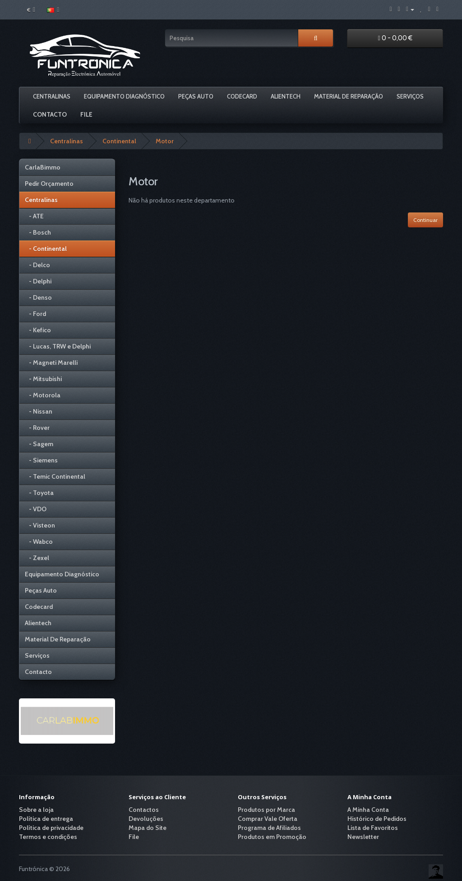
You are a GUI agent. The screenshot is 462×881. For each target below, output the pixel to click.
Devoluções (146, 819)
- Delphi (38, 281)
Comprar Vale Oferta (267, 819)
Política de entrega (46, 819)
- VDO (35, 509)
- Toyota (39, 493)
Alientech (285, 96)
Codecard (242, 96)
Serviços (410, 96)
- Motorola (42, 395)
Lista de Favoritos (372, 828)
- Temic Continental (55, 476)
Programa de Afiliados (269, 828)
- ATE (34, 216)
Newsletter (363, 837)
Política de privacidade (51, 828)
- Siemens (41, 460)
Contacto (50, 114)
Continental (119, 141)
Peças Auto (195, 96)
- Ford (35, 314)
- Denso (38, 297)
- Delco (37, 265)
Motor (165, 141)
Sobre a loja (36, 810)
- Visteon (40, 525)
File (86, 114)
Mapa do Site (147, 828)
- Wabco (39, 541)
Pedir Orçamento (49, 183)
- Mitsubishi (43, 379)
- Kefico (38, 330)
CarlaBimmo (42, 167)
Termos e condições (48, 837)
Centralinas (51, 96)
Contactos (144, 810)
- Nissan (38, 411)
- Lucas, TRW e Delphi (58, 346)
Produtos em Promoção (272, 837)
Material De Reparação (348, 96)
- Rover (37, 428)
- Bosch (38, 232)
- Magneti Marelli (51, 362)
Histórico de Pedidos (377, 819)
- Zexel (37, 558)
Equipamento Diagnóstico (124, 96)
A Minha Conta (368, 810)
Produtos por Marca (266, 810)
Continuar (425, 220)
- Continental (46, 249)
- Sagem (39, 444)
